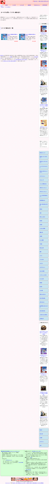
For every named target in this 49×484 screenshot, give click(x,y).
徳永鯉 (6, 5)
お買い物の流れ (42, 310)
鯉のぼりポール (37, 5)
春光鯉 (41, 220)
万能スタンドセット (43, 187)
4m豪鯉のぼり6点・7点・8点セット (43, 50)
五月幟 (11, 56)
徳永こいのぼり (42, 216)
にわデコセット (42, 267)
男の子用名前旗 (42, 298)
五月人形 (41, 433)
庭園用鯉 (29, 5)
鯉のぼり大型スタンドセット (43, 172)
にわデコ (41, 263)
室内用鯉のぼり (42, 200)
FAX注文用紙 (21, 462)
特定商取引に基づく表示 (43, 306)
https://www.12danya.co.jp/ (10, 451)
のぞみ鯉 (41, 290)
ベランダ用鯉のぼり (43, 183)
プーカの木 (42, 259)
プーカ (41, 255)
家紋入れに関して (43, 294)
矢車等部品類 (44, 5)
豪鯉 (40, 251)
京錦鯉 (41, 236)
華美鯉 (41, 282)
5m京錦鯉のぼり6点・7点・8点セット (44, 355)
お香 (40, 445)
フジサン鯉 (22, 5)
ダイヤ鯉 (14, 5)
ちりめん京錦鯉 (42, 228)
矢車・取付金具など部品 (43, 205)
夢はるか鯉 (42, 247)
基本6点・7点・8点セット (43, 157)
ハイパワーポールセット (43, 167)
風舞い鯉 (41, 232)
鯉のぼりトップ (42, 152)
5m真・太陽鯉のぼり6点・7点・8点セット (43, 67)
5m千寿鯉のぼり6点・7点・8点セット (44, 373)
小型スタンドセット (43, 191)
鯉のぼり (2, 55)
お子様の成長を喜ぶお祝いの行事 (21, 59)
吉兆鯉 (41, 224)
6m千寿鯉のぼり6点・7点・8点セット (44, 32)
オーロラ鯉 (42, 278)
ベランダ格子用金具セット (43, 196)
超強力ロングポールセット (43, 162)
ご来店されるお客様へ (43, 314)
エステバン (42, 441)
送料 (31, 457)
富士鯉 (41, 286)
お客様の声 (42, 318)
